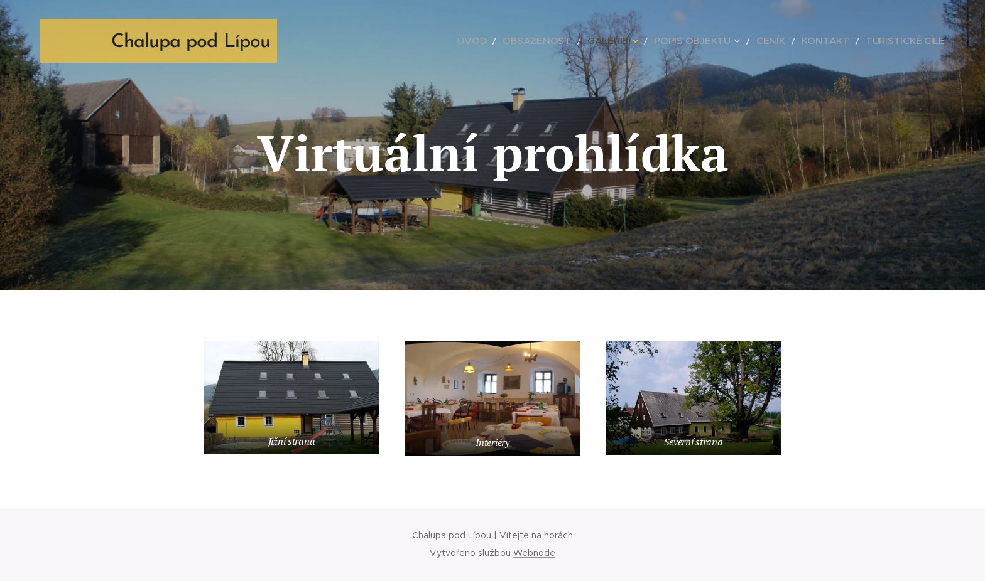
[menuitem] (529, 40)
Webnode (534, 552)
